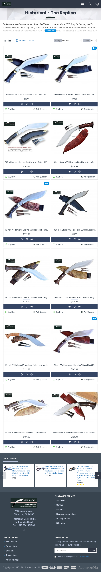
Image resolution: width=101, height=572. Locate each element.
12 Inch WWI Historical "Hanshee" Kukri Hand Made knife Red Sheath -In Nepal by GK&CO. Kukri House (74, 365)
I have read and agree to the (72, 556)
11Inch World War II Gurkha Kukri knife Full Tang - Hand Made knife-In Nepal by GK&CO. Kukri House (74, 297)
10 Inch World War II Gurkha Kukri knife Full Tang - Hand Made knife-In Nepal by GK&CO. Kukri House (26, 230)
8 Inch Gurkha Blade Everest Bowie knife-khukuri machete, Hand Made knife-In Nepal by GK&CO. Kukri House (21, 470)
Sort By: (58, 41)
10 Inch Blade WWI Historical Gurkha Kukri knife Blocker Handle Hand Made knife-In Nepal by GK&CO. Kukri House (74, 162)
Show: (87, 41)
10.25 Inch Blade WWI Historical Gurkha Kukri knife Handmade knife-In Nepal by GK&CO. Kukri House (74, 230)
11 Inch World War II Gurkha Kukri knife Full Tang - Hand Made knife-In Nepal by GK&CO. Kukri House (26, 297)
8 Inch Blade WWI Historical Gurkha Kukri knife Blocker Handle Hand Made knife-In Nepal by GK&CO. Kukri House (74, 432)
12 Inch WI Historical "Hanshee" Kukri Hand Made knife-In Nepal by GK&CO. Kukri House (26, 365)
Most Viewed (10, 458)
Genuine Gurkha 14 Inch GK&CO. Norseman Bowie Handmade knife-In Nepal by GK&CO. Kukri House (54, 469)
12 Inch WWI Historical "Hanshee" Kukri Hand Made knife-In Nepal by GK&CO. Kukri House (26, 432)
